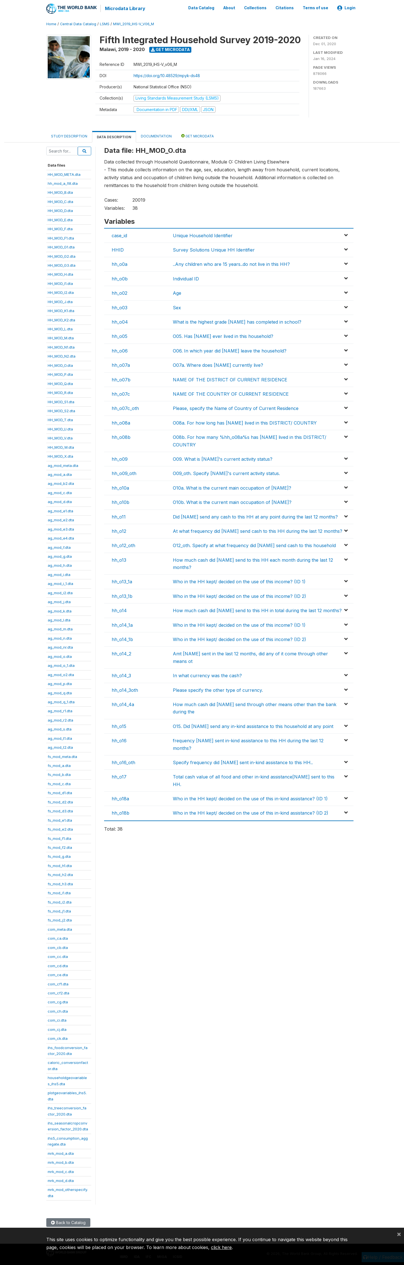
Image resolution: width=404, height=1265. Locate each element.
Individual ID (186, 278)
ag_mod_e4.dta (61, 538)
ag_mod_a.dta (60, 474)
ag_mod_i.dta (59, 574)
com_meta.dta (60, 929)
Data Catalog (201, 8)
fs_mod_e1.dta (60, 819)
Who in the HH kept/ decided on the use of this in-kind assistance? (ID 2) (250, 812)
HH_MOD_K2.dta (61, 319)
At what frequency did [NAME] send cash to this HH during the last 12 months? (257, 531)
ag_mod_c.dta (60, 492)
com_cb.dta (58, 947)
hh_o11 (119, 516)
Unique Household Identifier (203, 235)
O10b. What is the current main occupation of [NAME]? (232, 502)
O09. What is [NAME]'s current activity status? (222, 459)
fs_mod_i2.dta (60, 901)
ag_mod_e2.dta (61, 519)
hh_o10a (120, 487)
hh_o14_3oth (125, 689)
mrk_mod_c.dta (61, 1171)
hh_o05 (119, 336)
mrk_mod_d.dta (61, 1180)
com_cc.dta (58, 956)
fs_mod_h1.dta (60, 865)
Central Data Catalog (78, 24)
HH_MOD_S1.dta (61, 401)
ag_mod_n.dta (60, 638)
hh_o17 (119, 776)
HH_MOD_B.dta (60, 192)
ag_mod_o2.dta (61, 674)
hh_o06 (120, 350)
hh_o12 (119, 531)
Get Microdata (170, 49)
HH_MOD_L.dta (60, 328)
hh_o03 (119, 307)
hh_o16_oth (123, 762)
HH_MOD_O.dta (60, 365)
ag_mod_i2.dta (60, 592)
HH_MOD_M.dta (61, 337)
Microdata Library (125, 8)
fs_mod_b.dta (59, 774)
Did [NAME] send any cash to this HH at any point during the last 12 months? (255, 516)
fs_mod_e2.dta (60, 829)
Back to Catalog (68, 1222)
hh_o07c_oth (125, 408)
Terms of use (315, 8)
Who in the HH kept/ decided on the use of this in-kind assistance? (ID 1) (250, 798)
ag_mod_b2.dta (61, 483)
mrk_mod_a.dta (61, 1153)
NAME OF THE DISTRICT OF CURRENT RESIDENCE (230, 379)
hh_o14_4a (123, 704)
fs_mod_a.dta (59, 765)
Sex (177, 307)
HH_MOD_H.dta (60, 274)
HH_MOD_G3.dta (61, 265)
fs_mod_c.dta (59, 783)
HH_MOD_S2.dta (61, 410)
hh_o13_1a (122, 581)
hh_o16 (119, 740)
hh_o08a (121, 422)
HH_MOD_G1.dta (61, 247)
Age (177, 293)
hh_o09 (120, 459)
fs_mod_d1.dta (60, 792)
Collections (255, 8)
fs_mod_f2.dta (60, 847)
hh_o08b (121, 437)
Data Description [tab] (114, 137)
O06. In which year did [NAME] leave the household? (229, 350)
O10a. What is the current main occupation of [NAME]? (232, 487)
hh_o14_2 (121, 653)
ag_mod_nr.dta (60, 647)
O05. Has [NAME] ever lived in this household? (223, 336)
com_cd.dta (58, 965)
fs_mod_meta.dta (62, 756)
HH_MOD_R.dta (60, 392)
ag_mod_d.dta (60, 501)
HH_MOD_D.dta (60, 210)
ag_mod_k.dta (60, 610)
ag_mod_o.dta (60, 656)
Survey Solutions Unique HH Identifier (214, 249)
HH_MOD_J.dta (60, 301)
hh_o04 (120, 321)
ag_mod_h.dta (60, 565)
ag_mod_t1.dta (60, 738)
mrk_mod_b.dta (61, 1162)
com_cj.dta (57, 1029)
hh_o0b (120, 278)
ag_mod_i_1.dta (60, 583)
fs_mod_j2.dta (60, 920)
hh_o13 (119, 559)
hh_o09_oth (124, 473)
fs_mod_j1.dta (59, 911)
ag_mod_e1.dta (60, 510)
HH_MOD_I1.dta (60, 283)
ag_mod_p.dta (60, 683)
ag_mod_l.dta (59, 619)
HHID (118, 249)
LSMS (104, 24)
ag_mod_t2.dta (60, 747)
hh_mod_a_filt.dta (63, 183)
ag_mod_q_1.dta (61, 701)
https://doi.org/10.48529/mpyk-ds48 (167, 75)
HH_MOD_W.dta (61, 446)
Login (346, 8)
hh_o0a (119, 264)
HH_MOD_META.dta (64, 174)
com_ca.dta (58, 938)
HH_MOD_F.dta (60, 228)
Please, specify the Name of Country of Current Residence (236, 408)
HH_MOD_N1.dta (61, 347)
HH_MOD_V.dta (60, 438)
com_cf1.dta (58, 983)
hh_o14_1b (122, 639)
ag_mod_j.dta (59, 601)
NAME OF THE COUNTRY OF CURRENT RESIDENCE (231, 394)
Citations (285, 8)
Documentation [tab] (156, 136)
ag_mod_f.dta (59, 547)
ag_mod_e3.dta (61, 528)
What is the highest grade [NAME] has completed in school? (237, 321)
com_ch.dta (58, 1010)
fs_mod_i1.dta (59, 892)
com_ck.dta (58, 1038)
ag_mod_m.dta (60, 628)
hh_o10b (120, 502)
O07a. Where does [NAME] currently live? (218, 365)
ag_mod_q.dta (60, 692)
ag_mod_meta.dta (63, 465)
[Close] (399, 1234)
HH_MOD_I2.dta (61, 292)
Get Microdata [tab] (197, 135)
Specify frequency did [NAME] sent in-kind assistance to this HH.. (243, 762)
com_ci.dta (57, 1020)
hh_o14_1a (122, 624)
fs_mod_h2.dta (60, 874)
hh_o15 (119, 726)
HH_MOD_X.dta (60, 456)
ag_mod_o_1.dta (61, 665)
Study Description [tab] (69, 136)
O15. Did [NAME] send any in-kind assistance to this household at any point (253, 726)
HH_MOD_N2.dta (61, 356)
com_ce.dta (58, 974)
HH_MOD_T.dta (60, 419)
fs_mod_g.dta (59, 856)
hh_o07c (121, 394)
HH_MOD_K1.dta (61, 310)
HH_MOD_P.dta (60, 374)
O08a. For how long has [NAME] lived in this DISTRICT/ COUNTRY (245, 422)
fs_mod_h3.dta (60, 883)
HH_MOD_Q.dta (60, 383)
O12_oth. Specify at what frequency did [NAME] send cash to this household (254, 545)
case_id (119, 235)
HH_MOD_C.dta (60, 201)
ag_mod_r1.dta (60, 710)
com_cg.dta (58, 1001)
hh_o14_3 (121, 675)
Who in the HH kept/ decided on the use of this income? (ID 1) (239, 581)
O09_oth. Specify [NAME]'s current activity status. (226, 473)
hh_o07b (121, 379)
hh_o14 (119, 610)
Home (51, 24)
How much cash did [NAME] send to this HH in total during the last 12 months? (257, 610)
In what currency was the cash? (207, 675)
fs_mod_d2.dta (60, 801)
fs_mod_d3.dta (60, 810)
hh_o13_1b (122, 595)
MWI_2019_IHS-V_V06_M (133, 24)
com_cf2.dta (58, 992)
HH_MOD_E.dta (60, 219)
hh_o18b (120, 812)
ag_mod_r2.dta (60, 719)
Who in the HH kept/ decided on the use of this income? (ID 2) (239, 595)
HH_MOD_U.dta (60, 428)
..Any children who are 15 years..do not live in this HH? (231, 264)
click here (221, 1247)
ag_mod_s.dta (60, 729)
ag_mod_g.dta (60, 556)
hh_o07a (121, 365)
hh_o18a (120, 798)
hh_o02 (119, 293)
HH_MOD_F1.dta (61, 237)
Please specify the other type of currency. (218, 689)
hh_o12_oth (123, 545)
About (229, 8)
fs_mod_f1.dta (59, 838)
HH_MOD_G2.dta (61, 256)
